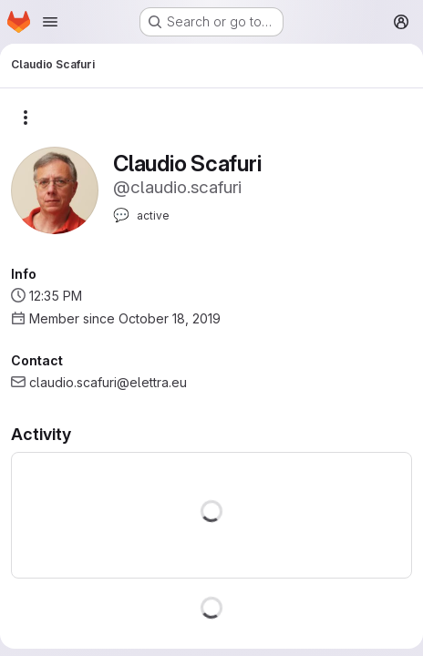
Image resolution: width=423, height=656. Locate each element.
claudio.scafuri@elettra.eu (108, 382)
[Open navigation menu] (50, 21)
